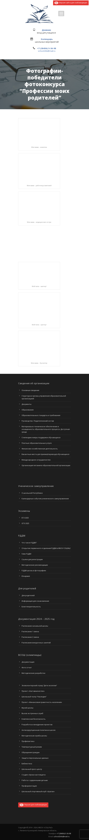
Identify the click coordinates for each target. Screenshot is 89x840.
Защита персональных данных (35, 758)
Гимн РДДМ (26, 554)
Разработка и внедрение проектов (37, 724)
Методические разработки (33, 673)
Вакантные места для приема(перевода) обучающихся (45, 454)
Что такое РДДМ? (29, 542)
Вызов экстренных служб (32, 713)
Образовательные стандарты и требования (41, 415)
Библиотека (27, 763)
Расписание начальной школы (35, 626)
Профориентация (29, 786)
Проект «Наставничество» (33, 691)
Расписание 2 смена (30, 637)
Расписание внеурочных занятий (36, 642)
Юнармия (26, 576)
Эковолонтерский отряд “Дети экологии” (39, 685)
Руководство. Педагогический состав (38, 421)
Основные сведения (30, 390)
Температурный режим (32, 747)
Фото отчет (27, 667)
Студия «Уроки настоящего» (34, 774)
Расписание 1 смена (30, 631)
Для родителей (28, 595)
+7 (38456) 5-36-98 (46, 48)
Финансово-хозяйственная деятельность (40, 448)
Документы (26, 404)
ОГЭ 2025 (25, 523)
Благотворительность (31, 606)
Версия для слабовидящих (33, 804)
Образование (28, 410)
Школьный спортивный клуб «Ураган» (38, 791)
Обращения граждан (31, 752)
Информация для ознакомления (35, 601)
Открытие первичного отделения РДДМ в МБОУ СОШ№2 (46, 548)
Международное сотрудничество (36, 460)
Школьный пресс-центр (32, 769)
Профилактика (28, 741)
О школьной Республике (32, 493)
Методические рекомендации (35, 565)
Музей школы (27, 708)
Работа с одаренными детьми (35, 780)
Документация (28, 662)
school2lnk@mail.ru (46, 51)
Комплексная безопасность (34, 719)
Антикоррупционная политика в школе (39, 730)
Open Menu (61, 13)
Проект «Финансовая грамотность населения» (42, 702)
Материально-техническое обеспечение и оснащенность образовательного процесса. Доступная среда (46, 429)
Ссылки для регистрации (32, 559)
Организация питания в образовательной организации (46, 465)
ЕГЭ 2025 (25, 518)
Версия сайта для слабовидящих (70, 2)
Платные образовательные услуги (37, 443)
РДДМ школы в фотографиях (34, 570)
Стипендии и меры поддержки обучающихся (41, 437)
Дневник (46, 30)
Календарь (47, 39)
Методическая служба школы (34, 735)
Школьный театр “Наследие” (34, 696)
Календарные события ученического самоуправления (45, 498)
